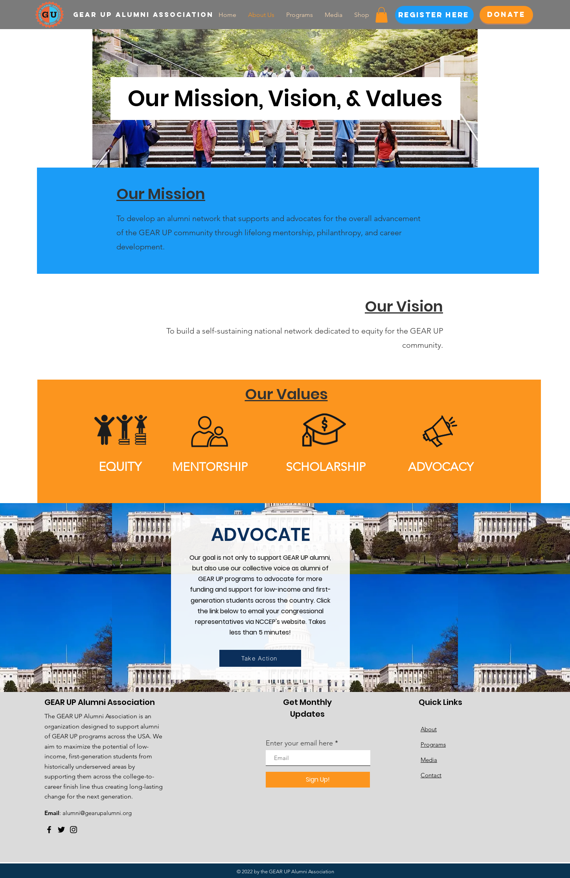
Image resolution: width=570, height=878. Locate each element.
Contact (431, 775)
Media (429, 760)
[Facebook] (49, 829)
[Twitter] (61, 829)
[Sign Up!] (318, 780)
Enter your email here (299, 743)
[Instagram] (73, 829)
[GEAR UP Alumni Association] (147, 14)
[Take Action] (260, 658)
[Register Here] (434, 15)
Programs (433, 744)
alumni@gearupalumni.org (97, 813)
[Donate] (506, 15)
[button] (381, 14)
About (429, 729)
